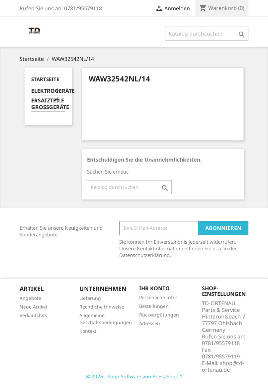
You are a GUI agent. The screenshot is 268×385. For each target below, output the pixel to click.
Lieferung (90, 298)
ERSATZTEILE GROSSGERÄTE (48, 104)
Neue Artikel (33, 307)
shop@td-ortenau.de (223, 366)
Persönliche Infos (158, 297)
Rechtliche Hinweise (101, 307)
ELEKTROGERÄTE (48, 90)
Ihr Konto (154, 288)
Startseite (45, 79)
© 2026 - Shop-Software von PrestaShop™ (134, 376)
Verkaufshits (33, 315)
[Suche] (206, 34)
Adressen (149, 323)
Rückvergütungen (159, 315)
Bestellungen (154, 306)
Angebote (30, 298)
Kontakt (87, 331)
